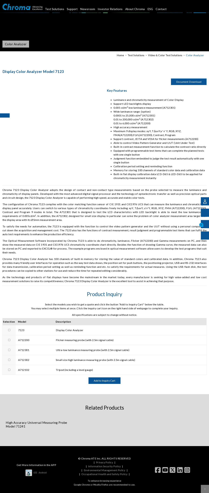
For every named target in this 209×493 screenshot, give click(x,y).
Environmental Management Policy (104, 470)
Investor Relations (113, 9)
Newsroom (91, 9)
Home (120, 55)
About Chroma (139, 9)
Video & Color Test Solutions (165, 55)
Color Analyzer (195, 55)
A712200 (23, 340)
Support (76, 9)
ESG (154, 9)
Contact (164, 9)
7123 (21, 330)
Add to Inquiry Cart (104, 380)
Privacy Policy (104, 462)
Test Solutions (58, 9)
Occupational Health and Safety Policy (104, 474)
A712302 (23, 359)
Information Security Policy (104, 466)
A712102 (23, 369)
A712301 (23, 349)
